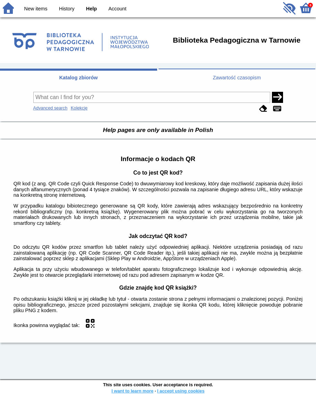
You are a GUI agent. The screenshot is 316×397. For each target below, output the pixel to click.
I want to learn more (132, 391)
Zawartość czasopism (237, 77)
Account (117, 8)
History (67, 8)
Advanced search (50, 108)
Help (91, 8)
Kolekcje (79, 108)
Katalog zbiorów (78, 77)
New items (36, 8)
